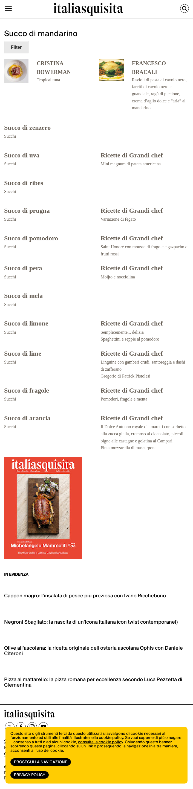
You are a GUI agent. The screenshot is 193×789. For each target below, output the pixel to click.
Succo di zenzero (27, 127)
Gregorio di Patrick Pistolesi (126, 376)
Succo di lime (22, 353)
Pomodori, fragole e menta (124, 399)
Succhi (10, 136)
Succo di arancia (27, 418)
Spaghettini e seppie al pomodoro (130, 339)
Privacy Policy (29, 775)
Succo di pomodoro (31, 238)
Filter (16, 47)
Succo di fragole (26, 390)
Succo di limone (26, 323)
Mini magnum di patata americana (131, 164)
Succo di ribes (23, 182)
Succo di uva (21, 155)
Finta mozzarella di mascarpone (129, 447)
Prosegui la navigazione (40, 762)
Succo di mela (23, 295)
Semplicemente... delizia (122, 332)
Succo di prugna (27, 210)
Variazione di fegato (118, 219)
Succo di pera (23, 268)
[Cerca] (184, 8)
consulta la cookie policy (100, 742)
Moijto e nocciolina (118, 277)
